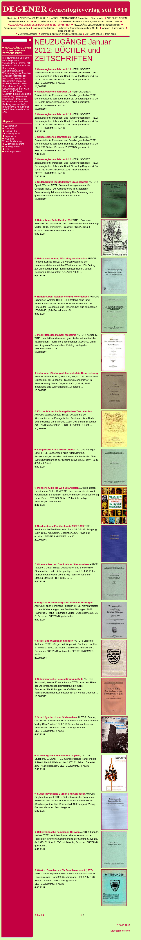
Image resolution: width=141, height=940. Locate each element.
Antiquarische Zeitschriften (17, 28)
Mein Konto (110, 34)
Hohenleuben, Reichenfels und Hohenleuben (62, 296)
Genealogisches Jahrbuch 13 (53, 69)
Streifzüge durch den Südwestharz (56, 717)
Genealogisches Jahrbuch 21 (53, 136)
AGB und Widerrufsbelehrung (12, 140)
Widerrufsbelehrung (14, 144)
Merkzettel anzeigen (27, 34)
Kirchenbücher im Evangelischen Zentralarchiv (63, 411)
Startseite (12, 18)
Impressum (10, 136)
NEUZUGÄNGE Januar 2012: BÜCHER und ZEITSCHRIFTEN (39, 25)
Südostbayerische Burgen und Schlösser (60, 793)
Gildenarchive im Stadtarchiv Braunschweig (61, 182)
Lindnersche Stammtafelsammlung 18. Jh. (78, 28)
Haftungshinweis (13, 151)
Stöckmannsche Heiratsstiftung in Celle (59, 679)
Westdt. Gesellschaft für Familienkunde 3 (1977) (64, 870)
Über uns (9, 128)
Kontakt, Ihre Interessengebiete (11, 132)
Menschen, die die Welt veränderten (57, 487)
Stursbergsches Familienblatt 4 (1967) (58, 755)
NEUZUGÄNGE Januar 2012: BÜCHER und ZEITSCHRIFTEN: (16, 50)
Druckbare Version (120, 931)
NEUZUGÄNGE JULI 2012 (47, 21)
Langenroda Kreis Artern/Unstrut (55, 449)
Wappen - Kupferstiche (113, 28)
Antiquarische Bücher (43, 28)
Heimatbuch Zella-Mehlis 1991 (53, 220)
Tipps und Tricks (66, 31)
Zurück (39, 915)
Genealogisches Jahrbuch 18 (53, 114)
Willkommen (11, 126)
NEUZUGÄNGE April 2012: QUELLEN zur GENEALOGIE (91, 21)
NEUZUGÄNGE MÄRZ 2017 (34, 18)
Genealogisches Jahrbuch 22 (53, 159)
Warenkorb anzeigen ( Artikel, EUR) (61, 34)
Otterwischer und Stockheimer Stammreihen (62, 564)
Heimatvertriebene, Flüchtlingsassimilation (61, 258)
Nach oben (123, 925)
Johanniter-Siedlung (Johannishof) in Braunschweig (66, 373)
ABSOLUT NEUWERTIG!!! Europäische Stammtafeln (77, 18)
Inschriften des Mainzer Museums (55, 334)
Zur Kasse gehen (93, 34)
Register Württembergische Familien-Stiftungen (64, 602)
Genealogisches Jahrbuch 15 (53, 91)
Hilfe (7, 149)
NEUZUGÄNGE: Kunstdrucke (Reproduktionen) (97, 25)
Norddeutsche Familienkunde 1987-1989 (59, 526)
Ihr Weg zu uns (12, 146)
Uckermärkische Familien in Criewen (57, 832)
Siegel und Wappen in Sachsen (54, 640)
